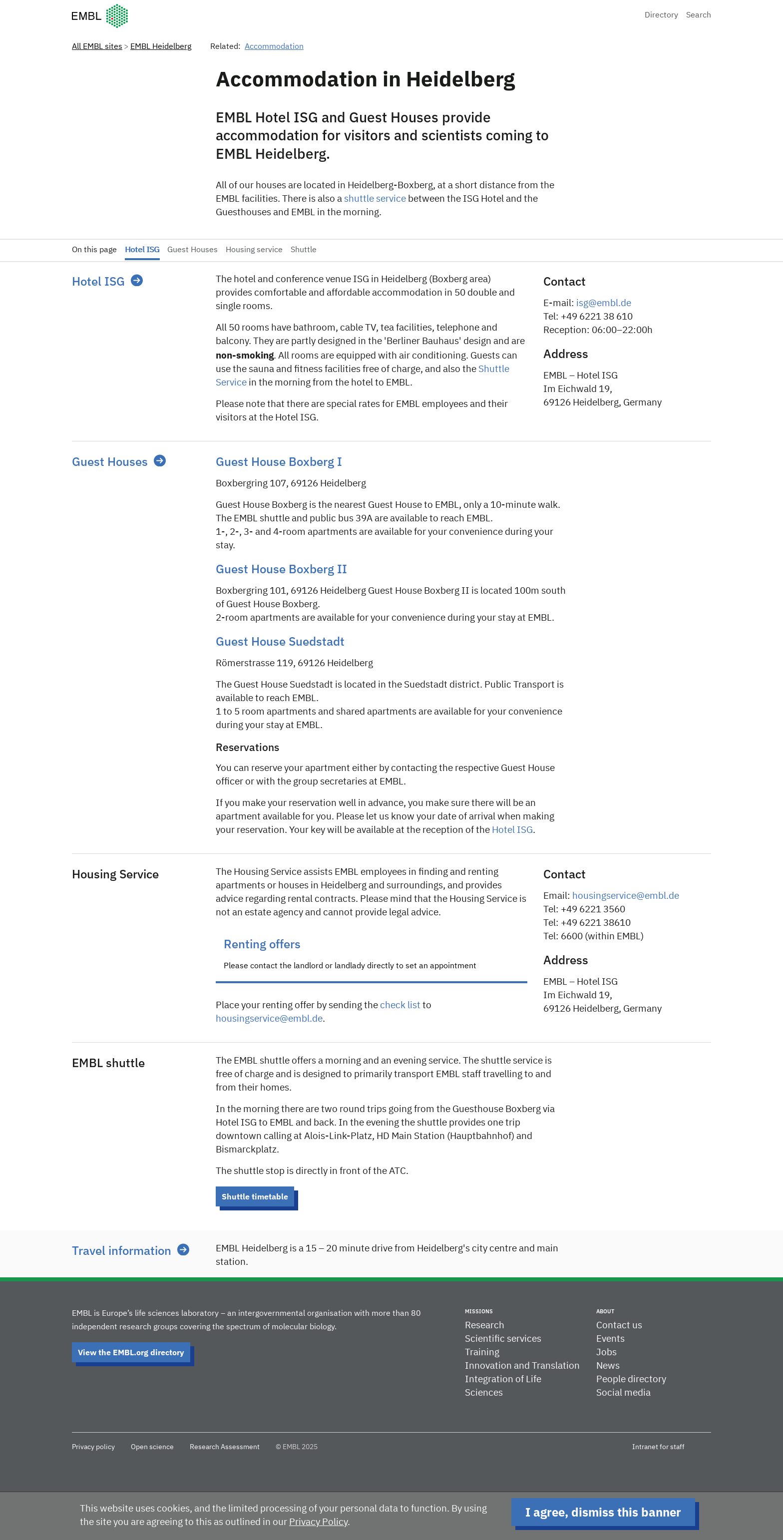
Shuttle (304, 250)
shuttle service (375, 199)
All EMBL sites (97, 47)
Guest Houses (192, 250)
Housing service (254, 250)
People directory (631, 1379)
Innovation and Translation (522, 1366)
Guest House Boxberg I (279, 461)
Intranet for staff (658, 1447)
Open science (152, 1447)
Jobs (606, 1352)
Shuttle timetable (255, 1196)
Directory (661, 15)
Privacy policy (93, 1447)
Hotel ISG (142, 250)
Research (484, 1325)
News (608, 1366)
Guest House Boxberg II (281, 569)
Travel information (121, 1250)
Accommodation (274, 47)
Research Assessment (225, 1447)
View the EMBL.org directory (131, 1352)
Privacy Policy (318, 1522)
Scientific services (503, 1339)
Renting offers (262, 944)
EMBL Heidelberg (160, 47)
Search (698, 15)
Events (610, 1339)
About (605, 1311)
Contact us (619, 1325)
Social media (623, 1393)
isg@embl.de (603, 303)
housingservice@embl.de (269, 1019)
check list (400, 1005)
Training (482, 1352)
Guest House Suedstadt (280, 641)
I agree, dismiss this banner (603, 1512)
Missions (479, 1311)
